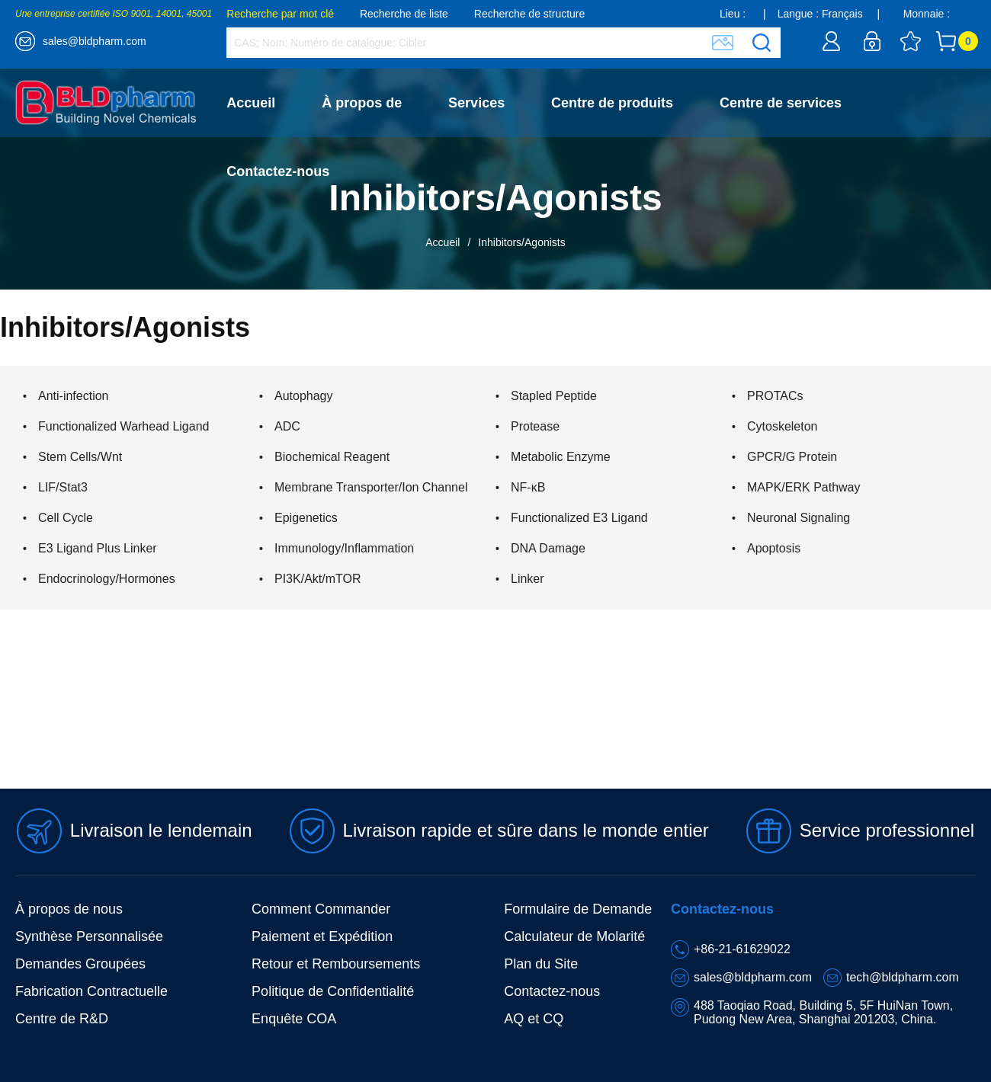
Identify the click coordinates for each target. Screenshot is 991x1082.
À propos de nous (69, 909)
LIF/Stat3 (63, 487)
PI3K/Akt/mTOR (317, 578)
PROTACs (775, 395)
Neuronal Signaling (798, 517)
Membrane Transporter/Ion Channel (370, 487)
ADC (287, 426)
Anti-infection (73, 395)
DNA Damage (548, 548)
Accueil (250, 102)
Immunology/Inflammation (344, 548)
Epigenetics (306, 517)
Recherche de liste (404, 14)
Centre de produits (612, 102)
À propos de (362, 102)
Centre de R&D (61, 1018)
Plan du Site (541, 964)
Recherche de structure (529, 14)
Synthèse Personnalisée (89, 936)
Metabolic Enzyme (561, 456)
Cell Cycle (65, 517)
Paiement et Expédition (322, 936)
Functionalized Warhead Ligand (123, 426)
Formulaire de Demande (578, 909)
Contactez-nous (277, 171)
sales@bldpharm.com (94, 41)
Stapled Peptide (554, 395)
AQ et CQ (533, 1018)
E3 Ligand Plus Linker (97, 548)
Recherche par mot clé (280, 14)
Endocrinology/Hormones (106, 578)
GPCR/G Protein (792, 456)
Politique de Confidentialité (333, 991)
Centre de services (781, 102)
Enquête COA (294, 1018)
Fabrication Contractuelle (91, 991)
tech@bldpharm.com (902, 977)
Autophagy (303, 395)
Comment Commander (321, 909)
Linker (527, 578)
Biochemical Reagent (332, 456)
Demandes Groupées (80, 964)
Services (476, 102)
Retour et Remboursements (336, 964)
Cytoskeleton (782, 426)
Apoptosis (773, 548)
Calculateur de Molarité (574, 936)
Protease (535, 426)
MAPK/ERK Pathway (804, 487)
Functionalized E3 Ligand (579, 517)
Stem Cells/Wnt (80, 456)
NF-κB (528, 487)
